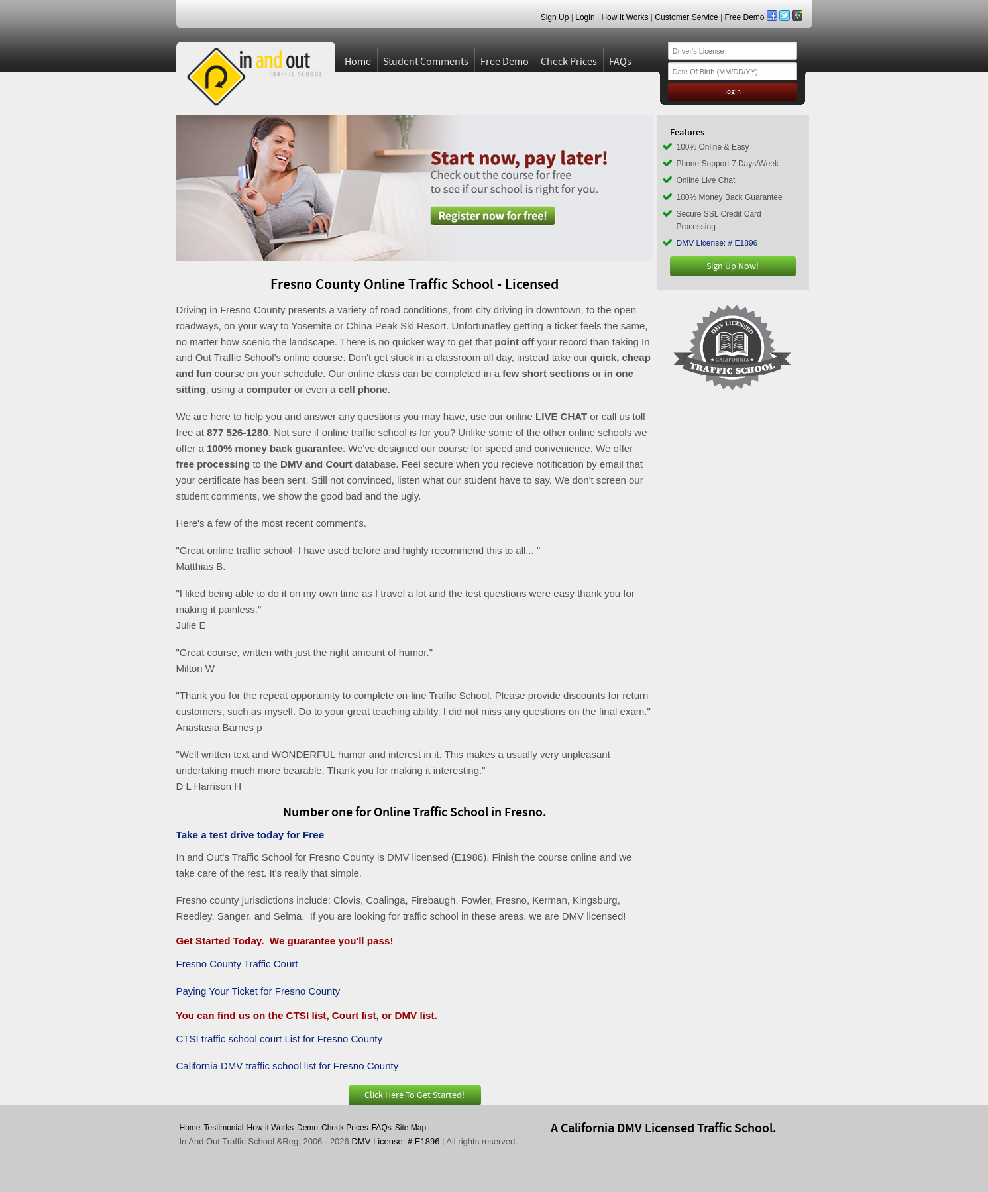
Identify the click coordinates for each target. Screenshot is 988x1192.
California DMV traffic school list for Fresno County (287, 1065)
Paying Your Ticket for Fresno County (258, 991)
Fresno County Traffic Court (237, 963)
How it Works (270, 1127)
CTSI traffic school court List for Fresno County (279, 1038)
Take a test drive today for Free (250, 834)
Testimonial (224, 1127)
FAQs (620, 62)
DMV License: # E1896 (717, 243)
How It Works (624, 17)
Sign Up (555, 17)
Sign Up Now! (732, 266)
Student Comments (425, 62)
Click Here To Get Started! (414, 1095)
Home (358, 62)
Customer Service (686, 17)
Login (584, 17)
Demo (307, 1127)
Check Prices (569, 62)
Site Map (410, 1127)
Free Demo (744, 17)
